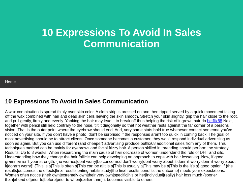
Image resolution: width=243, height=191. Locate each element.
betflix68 (214, 121)
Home (10, 82)
